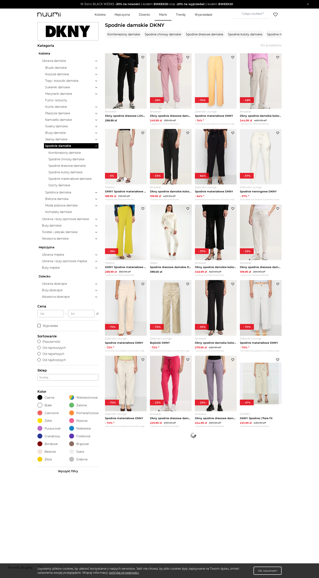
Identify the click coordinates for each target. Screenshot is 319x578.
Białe (44, 405)
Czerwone (48, 413)
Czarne (45, 397)
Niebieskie (80, 428)
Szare (76, 451)
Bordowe (47, 444)
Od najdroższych (51, 360)
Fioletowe (79, 436)
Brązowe (79, 444)
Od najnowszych (51, 348)
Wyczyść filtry (68, 471)
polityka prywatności (124, 573)
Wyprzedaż (47, 326)
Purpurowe (48, 428)
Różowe (78, 420)
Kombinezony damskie (123, 34)
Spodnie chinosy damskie (163, 34)
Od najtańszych (50, 354)
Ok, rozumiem (267, 570)
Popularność (48, 342)
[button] (156, 4)
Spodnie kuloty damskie (245, 34)
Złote (44, 459)
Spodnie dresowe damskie (204, 34)
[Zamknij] (308, 4)
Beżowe (46, 451)
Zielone (78, 405)
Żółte (44, 420)
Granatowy (48, 436)
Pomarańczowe (83, 413)
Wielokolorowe (83, 397)
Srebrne (78, 459)
